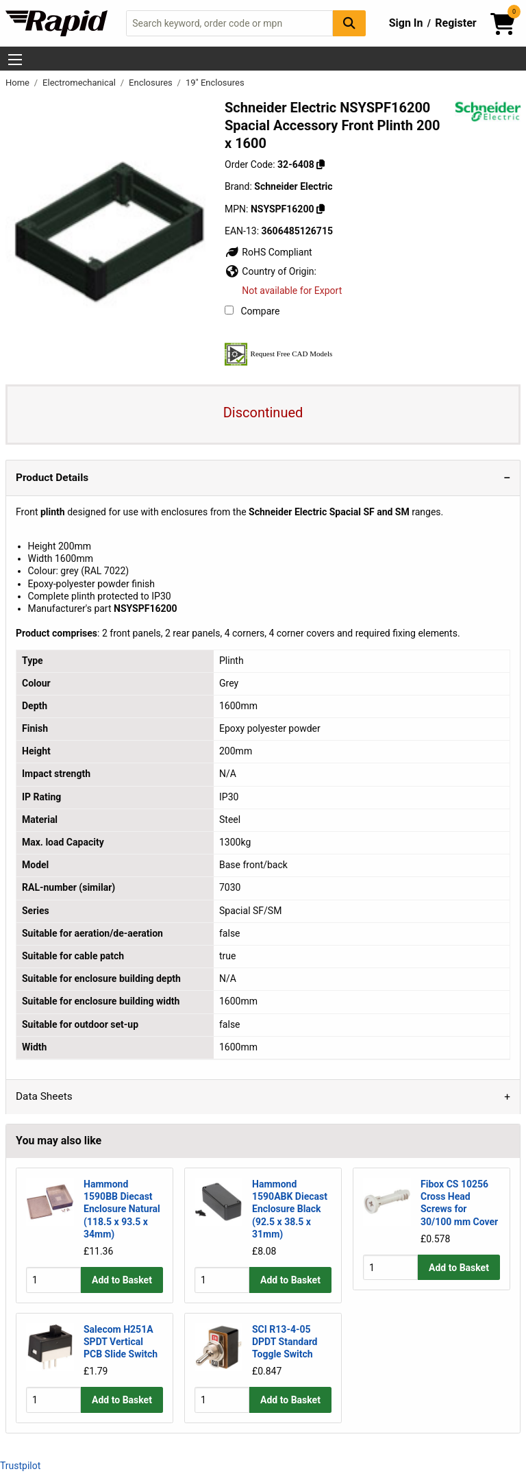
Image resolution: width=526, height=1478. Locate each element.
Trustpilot (20, 1465)
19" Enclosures (215, 82)
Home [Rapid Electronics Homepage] (18, 82)
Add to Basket (122, 1279)
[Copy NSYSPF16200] (320, 209)
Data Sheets (44, 1096)
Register (455, 22)
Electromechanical (80, 82)
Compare (252, 311)
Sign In (406, 22)
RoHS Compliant (268, 252)
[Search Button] (349, 23)
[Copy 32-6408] (320, 164)
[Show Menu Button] (15, 59)
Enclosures (152, 82)
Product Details (52, 477)
